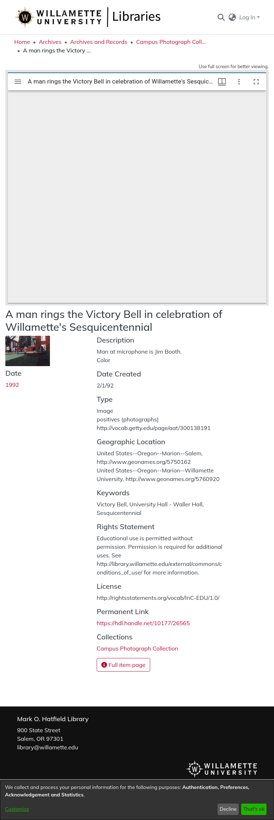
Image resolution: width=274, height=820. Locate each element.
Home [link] (22, 41)
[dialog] (137, 800)
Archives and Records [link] (98, 41)
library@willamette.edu (47, 747)
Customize (17, 809)
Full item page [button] (123, 664)
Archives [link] (50, 41)
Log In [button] (248, 17)
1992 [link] (12, 384)
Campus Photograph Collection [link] (171, 41)
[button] (221, 17)
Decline (228, 809)
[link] (137, 648)
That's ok (253, 809)
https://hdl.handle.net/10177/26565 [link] (143, 623)
